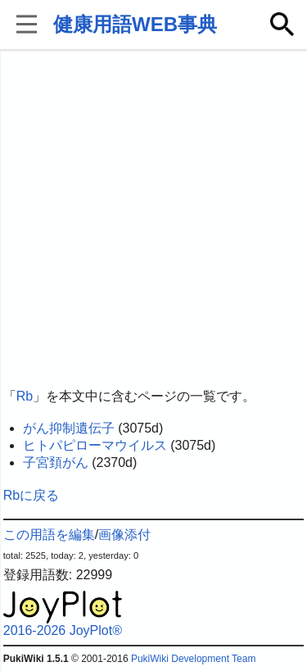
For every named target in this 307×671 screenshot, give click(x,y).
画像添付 (124, 535)
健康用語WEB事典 (135, 24)
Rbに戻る (31, 495)
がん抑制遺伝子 (69, 428)
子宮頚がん (55, 462)
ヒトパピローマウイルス (95, 445)
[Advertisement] (153, 219)
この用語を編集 (49, 535)
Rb (24, 396)
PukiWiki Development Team (193, 658)
